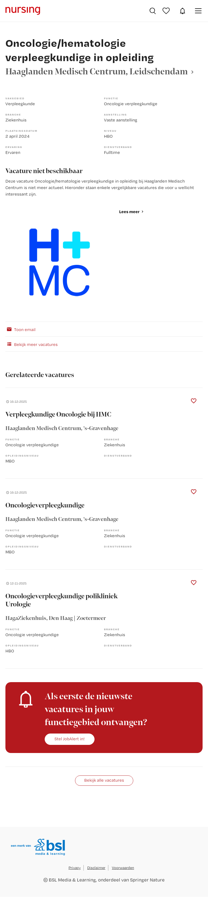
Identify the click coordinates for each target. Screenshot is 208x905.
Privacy (75, 868)
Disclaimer (96, 868)
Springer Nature (147, 880)
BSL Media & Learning (72, 880)
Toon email (20, 329)
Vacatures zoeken (153, 11)
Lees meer (129, 211)
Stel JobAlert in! (69, 738)
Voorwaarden (123, 868)
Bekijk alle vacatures (104, 780)
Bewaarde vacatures (166, 11)
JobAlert (182, 11)
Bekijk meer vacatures (31, 344)
